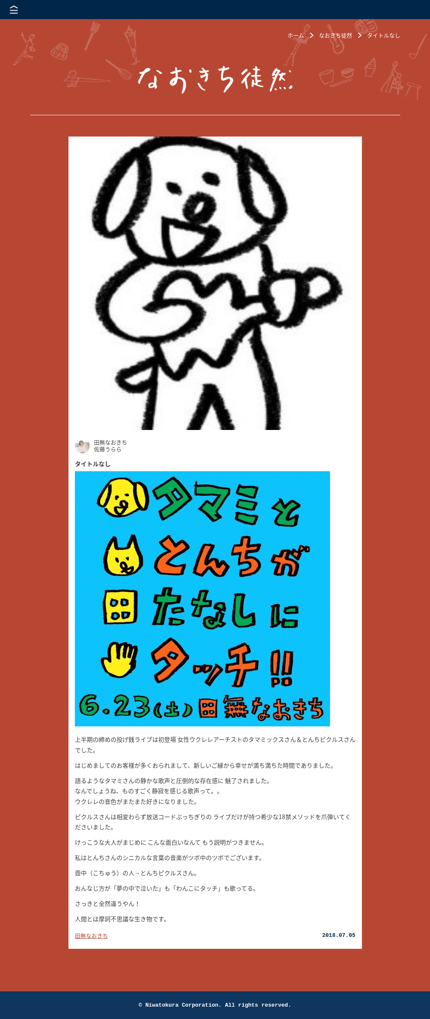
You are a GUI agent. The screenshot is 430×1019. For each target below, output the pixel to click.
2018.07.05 (338, 935)
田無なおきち (91, 935)
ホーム (296, 35)
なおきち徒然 (335, 35)
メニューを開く (13, 9)
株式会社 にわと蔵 (408, 10)
